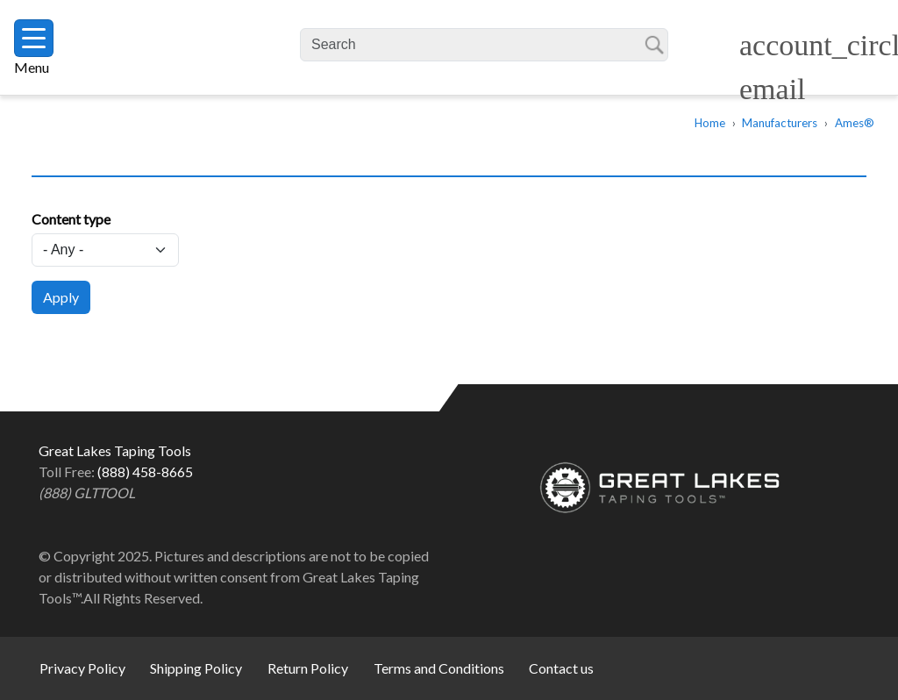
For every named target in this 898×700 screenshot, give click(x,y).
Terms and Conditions (439, 668)
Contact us (561, 668)
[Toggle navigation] (33, 38)
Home (710, 123)
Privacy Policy (82, 668)
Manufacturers (779, 123)
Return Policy (307, 668)
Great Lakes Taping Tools (180, 47)
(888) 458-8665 (145, 471)
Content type (71, 219)
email (772, 89)
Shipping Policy (196, 668)
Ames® (854, 123)
